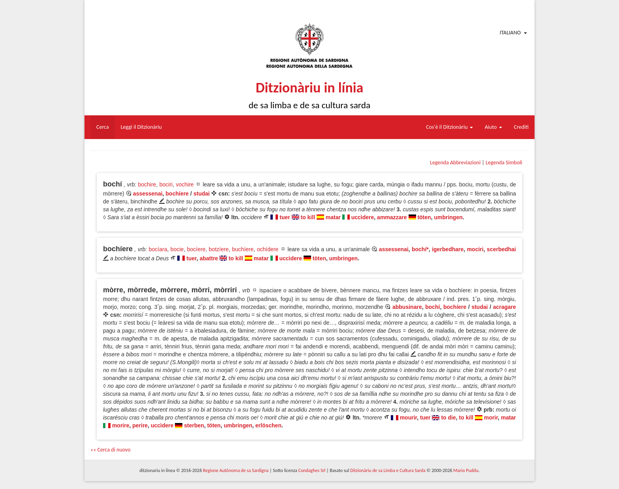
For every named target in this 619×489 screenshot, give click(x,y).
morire (120, 425)
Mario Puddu (465, 470)
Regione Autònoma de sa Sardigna (235, 470)
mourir (408, 417)
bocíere (196, 249)
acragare (504, 307)
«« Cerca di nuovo (110, 449)
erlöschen (268, 425)
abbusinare (407, 307)
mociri (475, 249)
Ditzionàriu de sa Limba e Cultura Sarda (387, 470)
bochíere (177, 193)
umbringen (448, 217)
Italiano (510, 32)
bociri (166, 184)
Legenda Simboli (504, 162)
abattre (209, 258)
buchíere (242, 249)
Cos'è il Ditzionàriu (449, 127)
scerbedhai (501, 249)
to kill (307, 217)
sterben (194, 425)
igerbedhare (447, 249)
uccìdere (362, 217)
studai (201, 193)
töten (424, 217)
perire (140, 425)
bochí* (420, 249)
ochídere (267, 249)
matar (333, 217)
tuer (284, 217)
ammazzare (392, 217)
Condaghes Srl (311, 470)
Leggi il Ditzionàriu (141, 127)
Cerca (102, 127)
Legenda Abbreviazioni (455, 162)
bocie (177, 249)
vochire (184, 184)
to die (448, 417)
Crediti (521, 127)
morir (491, 417)
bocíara (158, 249)
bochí (432, 307)
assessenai (148, 193)
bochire (147, 184)
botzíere (219, 249)
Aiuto (493, 127)
